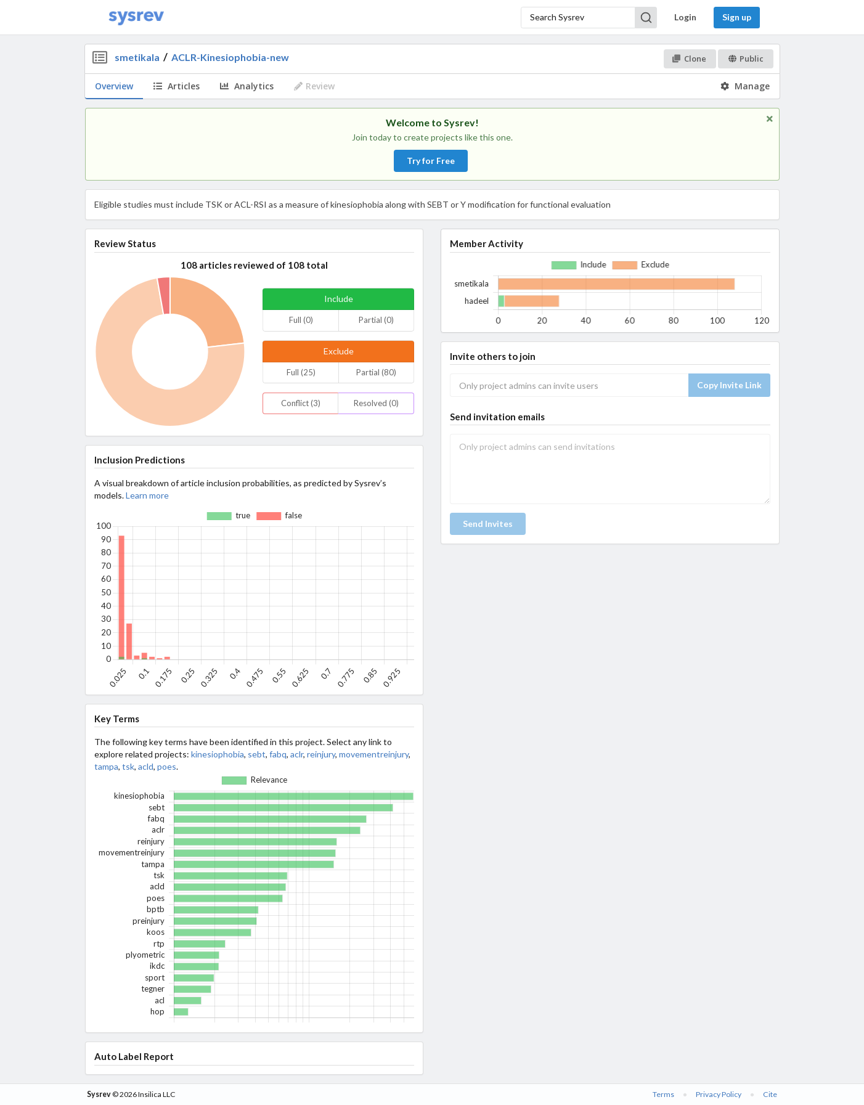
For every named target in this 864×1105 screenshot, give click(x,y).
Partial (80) (376, 372)
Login (685, 17)
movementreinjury (374, 754)
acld (145, 766)
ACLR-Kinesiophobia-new (230, 57)
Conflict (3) (300, 403)
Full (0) (301, 320)
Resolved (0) (376, 403)
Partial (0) (376, 320)
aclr (296, 754)
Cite (770, 1094)
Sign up (736, 17)
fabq (278, 754)
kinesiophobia (217, 754)
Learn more (147, 495)
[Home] (136, 17)
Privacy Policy (718, 1094)
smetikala (137, 57)
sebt (257, 754)
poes (166, 766)
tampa (106, 766)
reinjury (321, 754)
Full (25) (301, 372)
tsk (128, 766)
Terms (663, 1094)
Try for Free (431, 160)
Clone (689, 58)
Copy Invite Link (729, 385)
